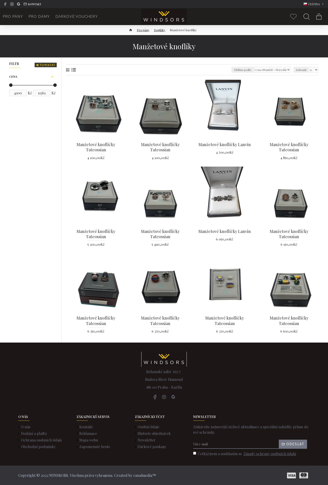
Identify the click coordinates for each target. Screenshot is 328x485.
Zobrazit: (301, 70)
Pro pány (143, 30)
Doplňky (159, 30)
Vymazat (47, 65)
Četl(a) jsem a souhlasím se (245, 454)
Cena (13, 76)
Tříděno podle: (243, 70)
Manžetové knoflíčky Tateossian (96, 147)
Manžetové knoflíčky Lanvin (224, 144)
